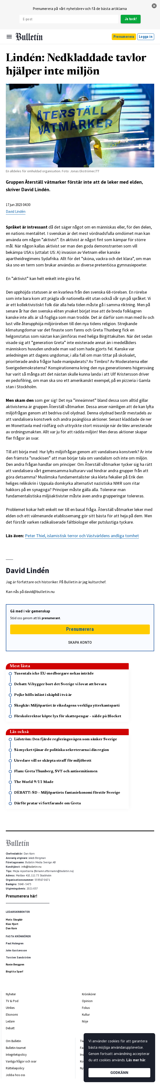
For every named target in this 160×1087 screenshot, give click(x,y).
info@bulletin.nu (31, 866)
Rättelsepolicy (15, 1068)
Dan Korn (11, 928)
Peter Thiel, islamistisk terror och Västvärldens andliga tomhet (82, 535)
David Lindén (15, 211)
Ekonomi (12, 1015)
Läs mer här (135, 1060)
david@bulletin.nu (39, 591)
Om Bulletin (13, 1041)
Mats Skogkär (14, 919)
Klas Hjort (12, 924)
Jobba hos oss (15, 1075)
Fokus (86, 1008)
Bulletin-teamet (16, 1048)
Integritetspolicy (16, 1055)
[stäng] (154, 6)
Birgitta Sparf (14, 971)
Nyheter (11, 994)
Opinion (87, 1001)
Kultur (86, 1015)
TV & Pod (12, 1001)
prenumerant (51, 618)
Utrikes (10, 1008)
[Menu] (9, 36)
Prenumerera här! (21, 896)
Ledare (10, 1021)
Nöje (85, 1021)
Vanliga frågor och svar (21, 1061)
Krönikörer (89, 994)
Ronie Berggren (15, 964)
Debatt (10, 1028)
